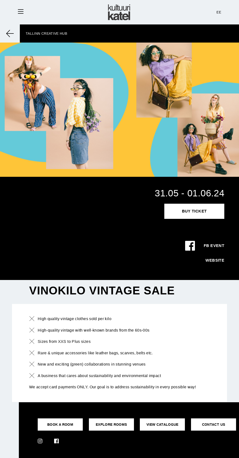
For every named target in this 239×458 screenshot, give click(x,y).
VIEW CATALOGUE (162, 424)
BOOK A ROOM (60, 424)
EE (218, 12)
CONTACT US (213, 424)
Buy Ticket (194, 211)
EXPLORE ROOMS (111, 424)
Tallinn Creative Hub (46, 33)
